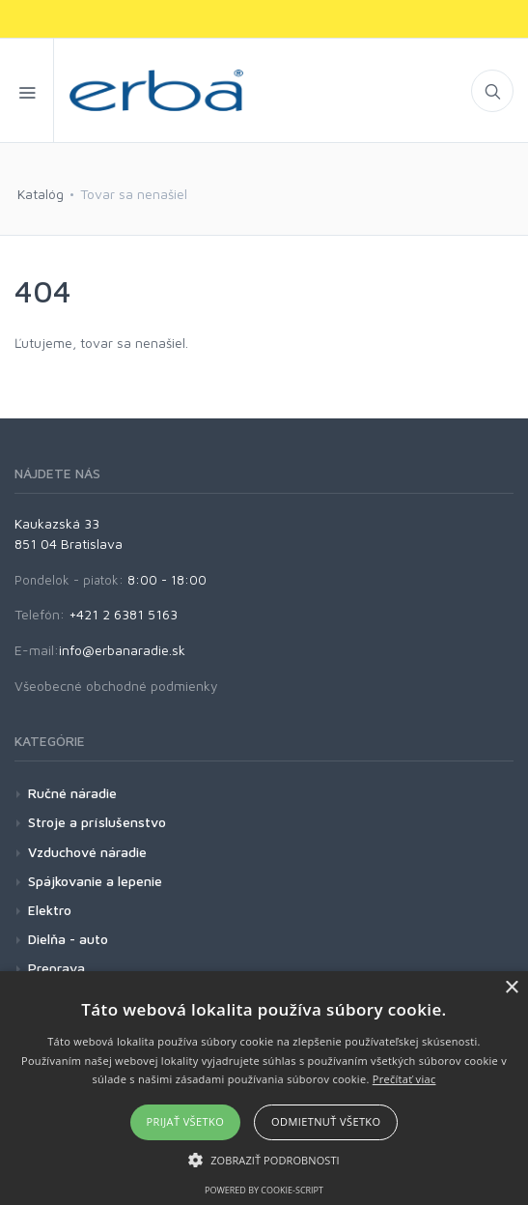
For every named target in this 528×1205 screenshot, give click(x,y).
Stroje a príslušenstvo (97, 822)
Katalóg (40, 194)
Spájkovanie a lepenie (95, 881)
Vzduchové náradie (87, 852)
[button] (264, 1159)
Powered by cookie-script (264, 1190)
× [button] (511, 988)
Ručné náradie (72, 793)
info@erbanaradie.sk (122, 650)
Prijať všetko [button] (186, 1121)
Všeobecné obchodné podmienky (116, 685)
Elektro (49, 910)
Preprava (56, 968)
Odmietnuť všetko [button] (325, 1121)
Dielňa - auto (68, 939)
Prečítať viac (404, 1079)
